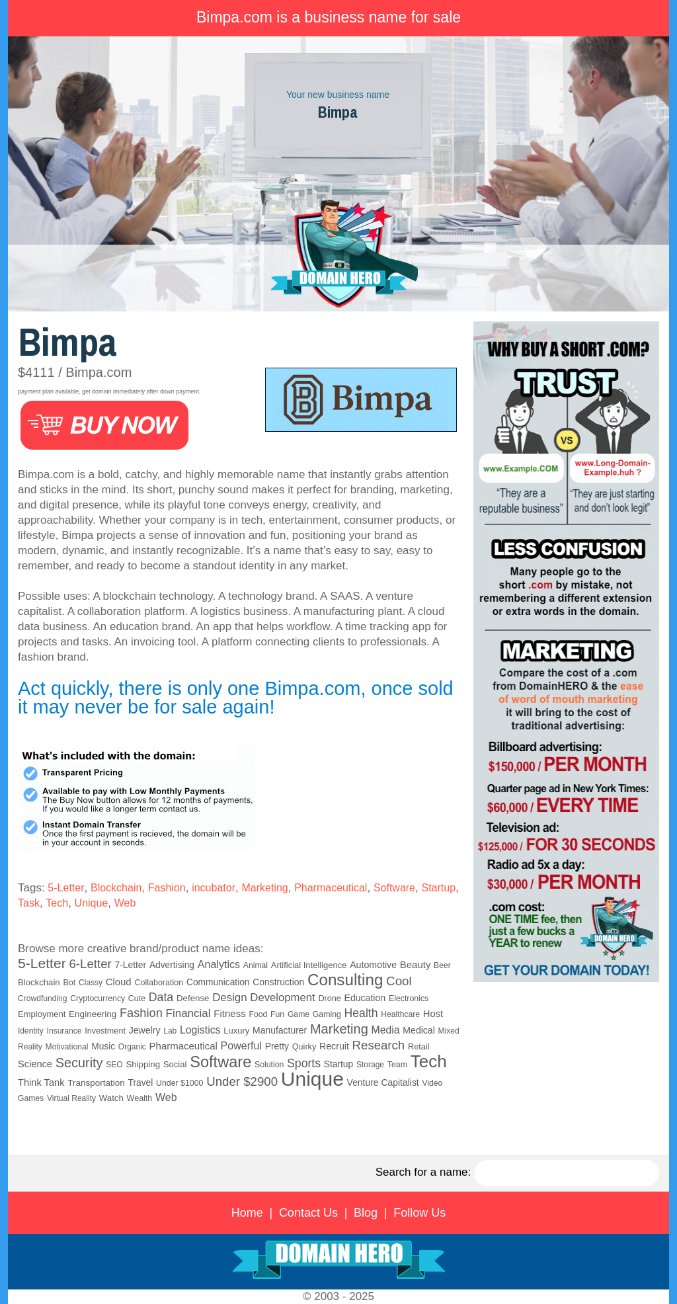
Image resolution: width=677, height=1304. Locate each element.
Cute (136, 998)
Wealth (140, 1098)
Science (35, 1064)
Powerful (241, 1045)
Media (386, 1030)
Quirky (304, 1046)
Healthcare (400, 1014)
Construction (278, 982)
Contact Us (308, 1212)
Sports (304, 1063)
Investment (105, 1031)
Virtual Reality (71, 1098)
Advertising (171, 965)
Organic (132, 1046)
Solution (269, 1064)
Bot (69, 982)
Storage (370, 1064)
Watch (111, 1098)
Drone (329, 998)
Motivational (67, 1046)
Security (79, 1062)
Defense (193, 998)
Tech (57, 903)
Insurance (64, 1031)
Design (229, 997)
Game (298, 1014)
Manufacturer (280, 1030)
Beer (442, 965)
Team (397, 1064)
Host (433, 1013)
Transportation (96, 1083)
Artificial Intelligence (309, 965)
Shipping (143, 1064)
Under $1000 (179, 1083)
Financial (188, 1013)
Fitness (229, 1013)
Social (175, 1064)
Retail (419, 1046)
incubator (213, 887)
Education (364, 998)
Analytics (219, 964)
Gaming (327, 1014)
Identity (31, 1031)
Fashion (167, 887)
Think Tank (41, 1082)
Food (258, 1014)
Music (103, 1046)
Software (394, 887)
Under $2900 (242, 1081)
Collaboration (158, 982)
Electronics (408, 998)
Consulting (345, 980)
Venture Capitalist (383, 1082)
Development (282, 997)
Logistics (200, 1030)
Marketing (264, 887)
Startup (438, 887)
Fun (277, 1014)
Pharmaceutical (330, 887)
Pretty (277, 1046)
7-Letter (131, 965)
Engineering (92, 1014)
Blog (366, 1212)
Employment (41, 1014)
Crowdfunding (42, 998)
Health (361, 1013)
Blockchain (116, 887)
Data (161, 997)
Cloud (119, 982)
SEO (114, 1064)
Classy (90, 982)
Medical (418, 1030)
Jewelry (145, 1030)
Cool (399, 981)
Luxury (236, 1031)
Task (29, 903)
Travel (140, 1083)
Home (247, 1212)
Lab (170, 1031)
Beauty (415, 964)
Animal (255, 965)
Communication (218, 982)
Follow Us (419, 1212)
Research (378, 1045)
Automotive (373, 964)
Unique (91, 903)
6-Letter (90, 964)
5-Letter (66, 887)
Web (125, 903)
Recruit (334, 1046)
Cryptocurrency (97, 998)
